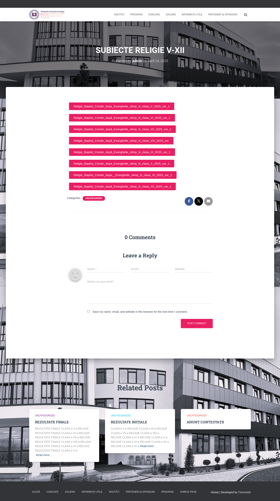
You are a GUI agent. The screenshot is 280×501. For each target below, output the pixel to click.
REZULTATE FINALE (52, 422)
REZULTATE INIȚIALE (129, 422)
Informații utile (192, 14)
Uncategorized (93, 198)
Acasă (36, 492)
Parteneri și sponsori (222, 14)
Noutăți (119, 14)
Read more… (44, 455)
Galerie (171, 14)
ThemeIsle (244, 492)
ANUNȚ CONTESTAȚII (205, 422)
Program (136, 14)
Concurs (154, 14)
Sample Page (188, 492)
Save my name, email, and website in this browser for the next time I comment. (140, 311)
